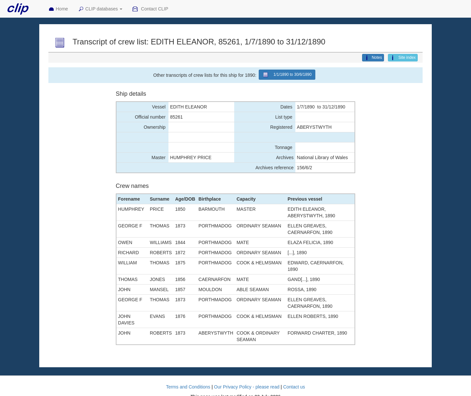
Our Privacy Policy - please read (246, 386)
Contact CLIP (150, 9)
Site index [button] (403, 58)
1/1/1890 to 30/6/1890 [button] (286, 75)
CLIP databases (100, 9)
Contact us (294, 386)
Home (58, 9)
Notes (373, 58)
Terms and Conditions (188, 386)
